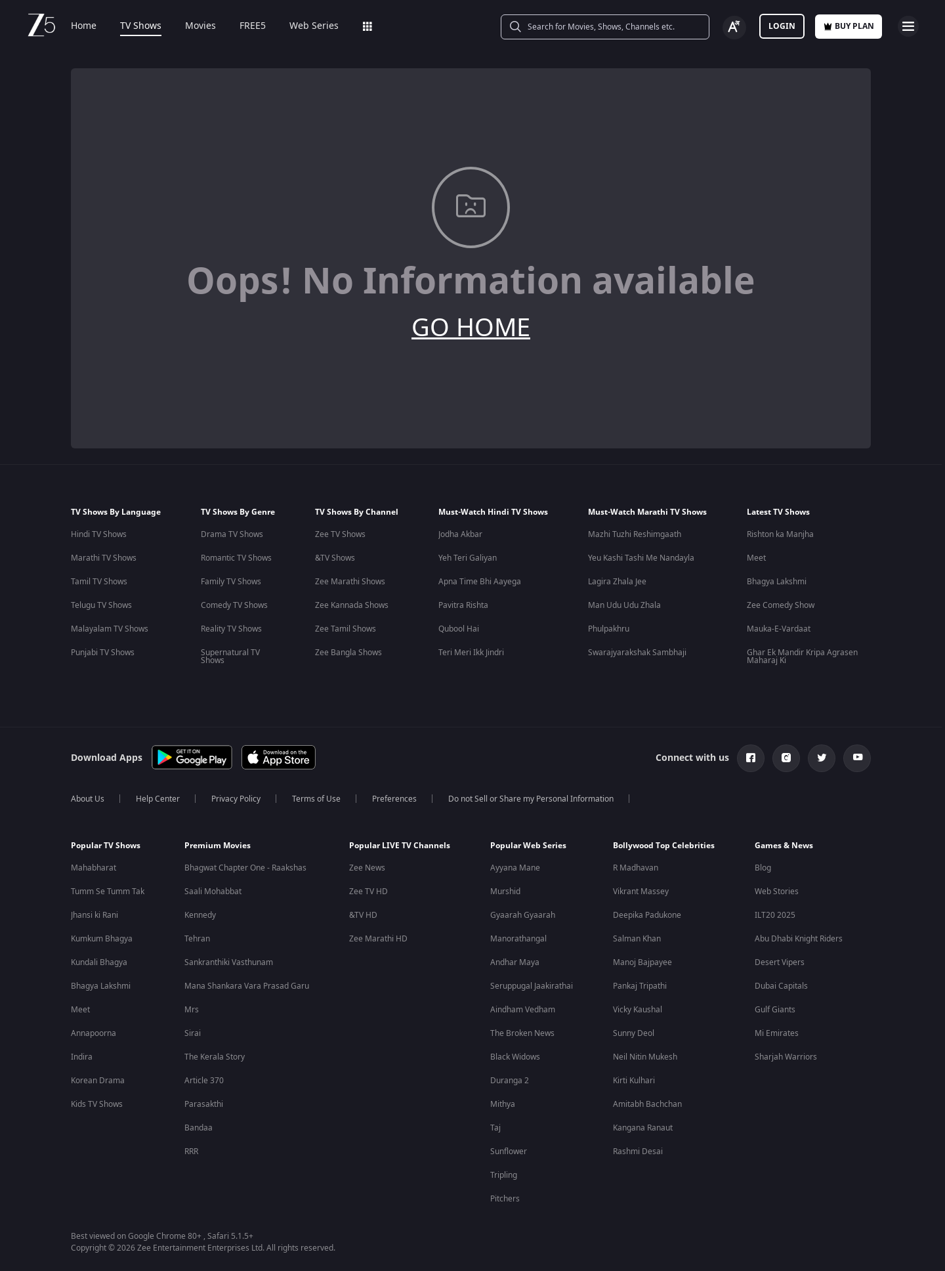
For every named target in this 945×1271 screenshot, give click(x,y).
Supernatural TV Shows (230, 656)
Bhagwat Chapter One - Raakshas (245, 868)
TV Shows (140, 26)
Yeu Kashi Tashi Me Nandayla (641, 558)
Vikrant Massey (641, 891)
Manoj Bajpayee (642, 962)
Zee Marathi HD (378, 939)
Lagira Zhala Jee (617, 582)
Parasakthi (203, 1104)
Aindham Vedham (522, 1010)
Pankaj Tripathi (640, 986)
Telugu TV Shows (101, 605)
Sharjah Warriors (786, 1057)
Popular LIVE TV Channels (399, 846)
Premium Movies (217, 846)
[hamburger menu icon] (908, 26)
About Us (87, 799)
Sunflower (508, 1151)
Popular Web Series (528, 846)
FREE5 (253, 26)
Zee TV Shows (340, 534)
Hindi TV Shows (99, 534)
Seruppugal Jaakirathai (531, 986)
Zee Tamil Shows (345, 629)
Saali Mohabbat (213, 891)
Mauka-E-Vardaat (778, 629)
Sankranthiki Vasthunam (228, 962)
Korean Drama (98, 1081)
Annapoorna (93, 1033)
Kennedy (200, 915)
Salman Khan (637, 939)
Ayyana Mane (515, 868)
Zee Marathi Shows (350, 582)
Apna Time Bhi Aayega (479, 582)
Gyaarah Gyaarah (522, 915)
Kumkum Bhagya (102, 939)
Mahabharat (93, 868)
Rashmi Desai (638, 1151)
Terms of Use (316, 799)
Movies (200, 26)
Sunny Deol (633, 1033)
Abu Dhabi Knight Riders (799, 939)
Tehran (197, 939)
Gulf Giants (775, 1010)
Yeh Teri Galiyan (467, 558)
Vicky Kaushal (637, 1010)
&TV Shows (335, 558)
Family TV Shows (231, 582)
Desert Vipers (780, 962)
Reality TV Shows (231, 629)
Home (83, 26)
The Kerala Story (214, 1057)
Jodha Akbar (460, 534)
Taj (495, 1128)
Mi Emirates (777, 1033)
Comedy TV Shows (234, 605)
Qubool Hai (458, 629)
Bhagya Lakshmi (777, 582)
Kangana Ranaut (643, 1128)
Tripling (503, 1175)
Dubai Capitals (781, 986)
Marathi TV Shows (103, 558)
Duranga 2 (509, 1081)
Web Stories (777, 891)
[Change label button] (734, 27)
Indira (82, 1057)
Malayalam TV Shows (109, 629)
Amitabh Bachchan (647, 1104)
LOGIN (781, 26)
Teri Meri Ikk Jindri (471, 652)
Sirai (192, 1033)
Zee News (367, 868)
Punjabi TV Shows (103, 652)
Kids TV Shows (97, 1104)
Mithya (502, 1104)
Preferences (394, 799)
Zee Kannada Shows (351, 605)
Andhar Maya (514, 962)
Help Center (158, 799)
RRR (191, 1151)
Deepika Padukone (647, 915)
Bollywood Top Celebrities (664, 846)
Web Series (314, 26)
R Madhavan (635, 868)
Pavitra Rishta (463, 605)
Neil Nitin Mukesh (645, 1057)
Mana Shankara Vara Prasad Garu (246, 986)
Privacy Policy (236, 799)
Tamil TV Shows (99, 582)
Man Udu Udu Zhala (624, 605)
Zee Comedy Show (780, 605)
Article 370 (204, 1081)
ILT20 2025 (775, 915)
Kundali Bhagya (99, 962)
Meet (756, 558)
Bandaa (198, 1128)
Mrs (191, 1010)
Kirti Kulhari (634, 1081)
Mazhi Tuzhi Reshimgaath (634, 534)
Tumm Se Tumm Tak (107, 891)
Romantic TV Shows (236, 558)
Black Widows (515, 1057)
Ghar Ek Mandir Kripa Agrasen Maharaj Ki (802, 656)
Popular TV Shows (105, 846)
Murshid (505, 891)
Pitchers (505, 1199)
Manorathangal (518, 939)
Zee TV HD (368, 891)
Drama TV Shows (232, 534)
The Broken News (522, 1033)
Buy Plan (848, 26)
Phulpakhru (608, 629)
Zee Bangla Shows (348, 652)
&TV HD (363, 915)
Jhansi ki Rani (94, 915)
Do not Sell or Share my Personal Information (531, 799)
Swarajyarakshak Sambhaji (637, 652)
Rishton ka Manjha (780, 534)
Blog (763, 868)
